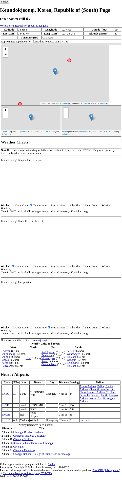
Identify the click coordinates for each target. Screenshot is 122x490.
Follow (4, 1)
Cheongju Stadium (23, 439)
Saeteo (70, 351)
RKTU (5, 393)
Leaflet (43, 103)
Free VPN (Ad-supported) (106, 470)
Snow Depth (91, 205)
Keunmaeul (73, 362)
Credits (51, 464)
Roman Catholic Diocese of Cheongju (33, 443)
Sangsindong (8, 353)
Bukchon (72, 356)
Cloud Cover (22, 205)
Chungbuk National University (29, 435)
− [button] (5, 54)
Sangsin (5, 356)
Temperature (40, 205)
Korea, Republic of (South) (21, 25)
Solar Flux (74, 205)
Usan (28, 358)
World (3, 25)
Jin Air (104, 395)
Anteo (44, 361)
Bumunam (47, 355)
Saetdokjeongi (39, 340)
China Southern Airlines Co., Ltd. (97, 392)
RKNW (6, 420)
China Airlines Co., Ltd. (102, 389)
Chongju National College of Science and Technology (41, 454)
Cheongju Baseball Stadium (28, 432)
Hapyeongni (7, 365)
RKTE (5, 405)
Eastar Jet (85, 395)
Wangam (71, 359)
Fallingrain (104, 103)
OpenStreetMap (64, 103)
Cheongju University (24, 450)
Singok (5, 359)
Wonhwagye (73, 353)
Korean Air (95, 398)
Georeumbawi (49, 364)
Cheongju (18, 446)
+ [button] (5, 49)
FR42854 (7, 414)
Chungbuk (42, 25)
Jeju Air (95, 395)
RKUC (5, 409)
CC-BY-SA (85, 103)
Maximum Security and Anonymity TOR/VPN (27, 473)
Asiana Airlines (88, 386)
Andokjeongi (48, 352)
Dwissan (6, 351)
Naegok (5, 362)
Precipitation (58, 205)
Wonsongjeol (48, 358)
